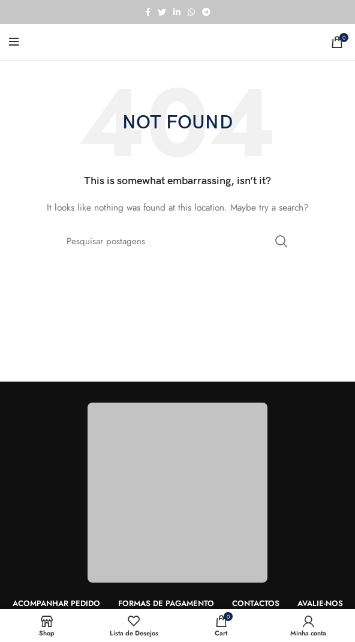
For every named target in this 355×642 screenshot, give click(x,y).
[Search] (177, 241)
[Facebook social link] (148, 12)
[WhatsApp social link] (191, 12)
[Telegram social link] (206, 12)
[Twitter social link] (162, 12)
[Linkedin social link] (177, 12)
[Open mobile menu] (14, 42)
